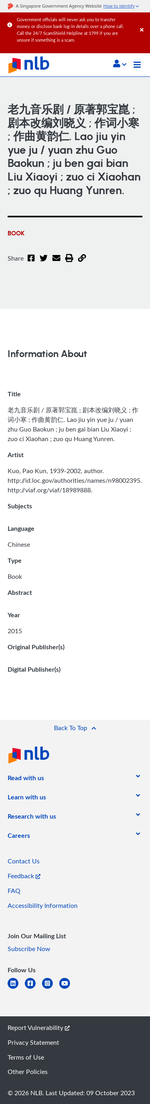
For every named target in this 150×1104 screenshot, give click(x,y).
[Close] (144, 21)
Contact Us (24, 861)
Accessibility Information (43, 905)
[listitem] (26, 779)
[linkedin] (16, 988)
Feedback (24, 875)
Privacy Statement (33, 1042)
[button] (119, 64)
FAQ (14, 890)
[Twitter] (43, 263)
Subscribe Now (29, 948)
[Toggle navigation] (137, 65)
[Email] (56, 263)
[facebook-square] (33, 988)
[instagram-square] (50, 988)
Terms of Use (26, 1057)
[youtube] (67, 988)
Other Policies (28, 1071)
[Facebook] (31, 263)
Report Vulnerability (39, 1027)
